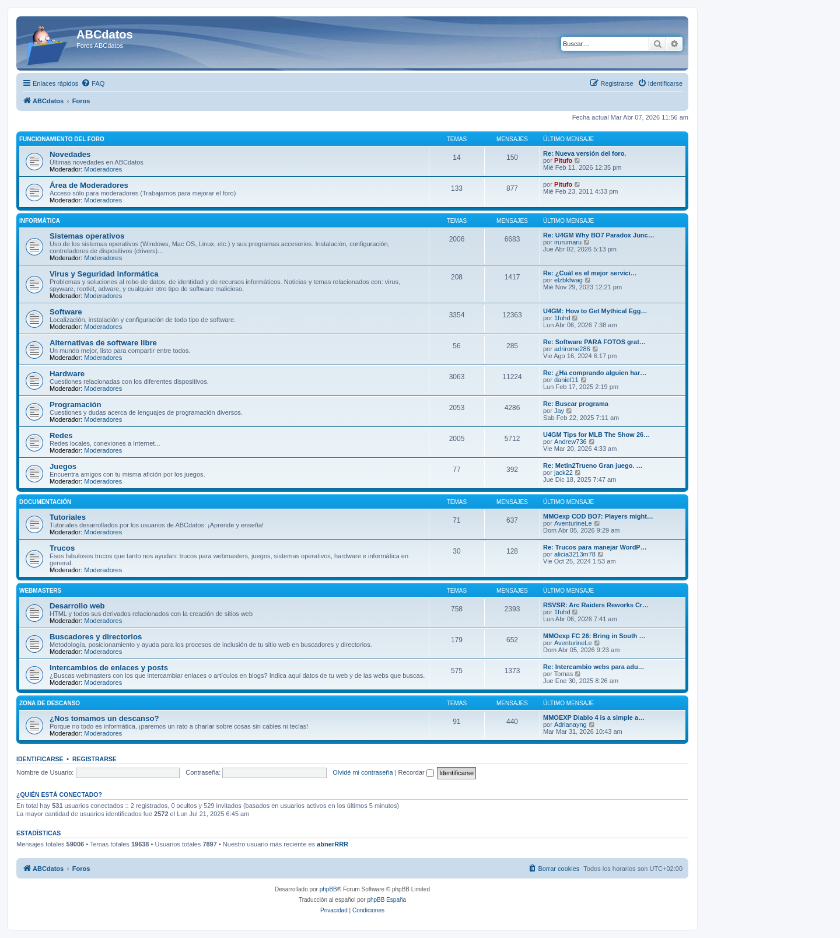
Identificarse (40, 758)
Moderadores (103, 169)
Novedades (70, 154)
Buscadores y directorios (96, 636)
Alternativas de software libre (103, 342)
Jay (559, 410)
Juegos (63, 466)
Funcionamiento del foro (61, 139)
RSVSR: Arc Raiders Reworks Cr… (596, 604)
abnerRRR (332, 844)
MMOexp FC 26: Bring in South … (594, 635)
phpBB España (386, 900)
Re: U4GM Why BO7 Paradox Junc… (598, 235)
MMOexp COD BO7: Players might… (598, 516)
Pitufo (563, 160)
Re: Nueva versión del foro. (584, 153)
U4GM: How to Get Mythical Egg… (595, 310)
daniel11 (566, 379)
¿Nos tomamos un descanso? (104, 718)
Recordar (416, 772)
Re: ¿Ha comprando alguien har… (594, 372)
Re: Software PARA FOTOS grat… (594, 341)
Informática (39, 221)
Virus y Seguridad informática (104, 274)
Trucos (62, 548)
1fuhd (562, 317)
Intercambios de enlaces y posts (109, 667)
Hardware (67, 373)
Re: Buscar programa (575, 403)
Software (66, 311)
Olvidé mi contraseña (362, 772)
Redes (61, 435)
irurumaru (568, 242)
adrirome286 (572, 348)
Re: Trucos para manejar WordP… (595, 547)
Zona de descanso (49, 703)
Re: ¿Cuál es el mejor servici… (590, 273)
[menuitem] (92, 83)
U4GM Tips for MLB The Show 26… (596, 434)
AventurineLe (573, 523)
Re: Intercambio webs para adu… (594, 666)
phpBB (328, 889)
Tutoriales (68, 517)
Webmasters (40, 590)
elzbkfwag (568, 280)
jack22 (563, 472)
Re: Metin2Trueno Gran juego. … (593, 465)
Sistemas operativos (87, 236)
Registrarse (94, 758)
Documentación (45, 502)
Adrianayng (570, 724)
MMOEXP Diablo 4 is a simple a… (594, 717)
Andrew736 (570, 441)
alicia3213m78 (575, 554)
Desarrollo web (77, 605)
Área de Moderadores (89, 185)
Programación (76, 404)
